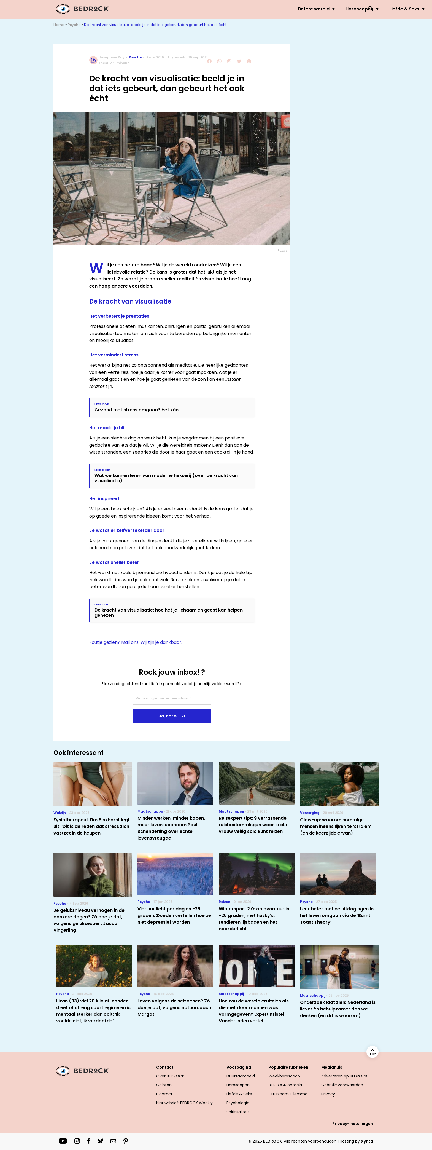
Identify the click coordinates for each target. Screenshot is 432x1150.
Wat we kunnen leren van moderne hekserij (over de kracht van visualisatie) (166, 478)
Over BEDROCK (170, 1076)
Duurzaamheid (240, 1076)
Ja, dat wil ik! (172, 716)
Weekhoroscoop (284, 1076)
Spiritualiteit (237, 1112)
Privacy (328, 1094)
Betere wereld (182, 9)
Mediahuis (331, 1067)
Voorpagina (238, 1067)
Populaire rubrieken (288, 1067)
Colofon (164, 1085)
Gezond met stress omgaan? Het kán (136, 409)
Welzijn (344, 9)
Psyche (312, 9)
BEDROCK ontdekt (286, 1085)
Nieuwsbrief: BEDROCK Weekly (184, 1103)
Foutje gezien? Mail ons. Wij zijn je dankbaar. (135, 642)
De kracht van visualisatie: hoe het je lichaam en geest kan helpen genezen (168, 612)
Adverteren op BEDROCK (344, 1076)
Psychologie (237, 1103)
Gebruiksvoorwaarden (342, 1085)
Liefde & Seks (273, 9)
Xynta (367, 1141)
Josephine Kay (112, 57)
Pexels (283, 250)
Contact (165, 1067)
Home (58, 24)
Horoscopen (228, 9)
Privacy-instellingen (352, 1123)
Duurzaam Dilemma (288, 1094)
